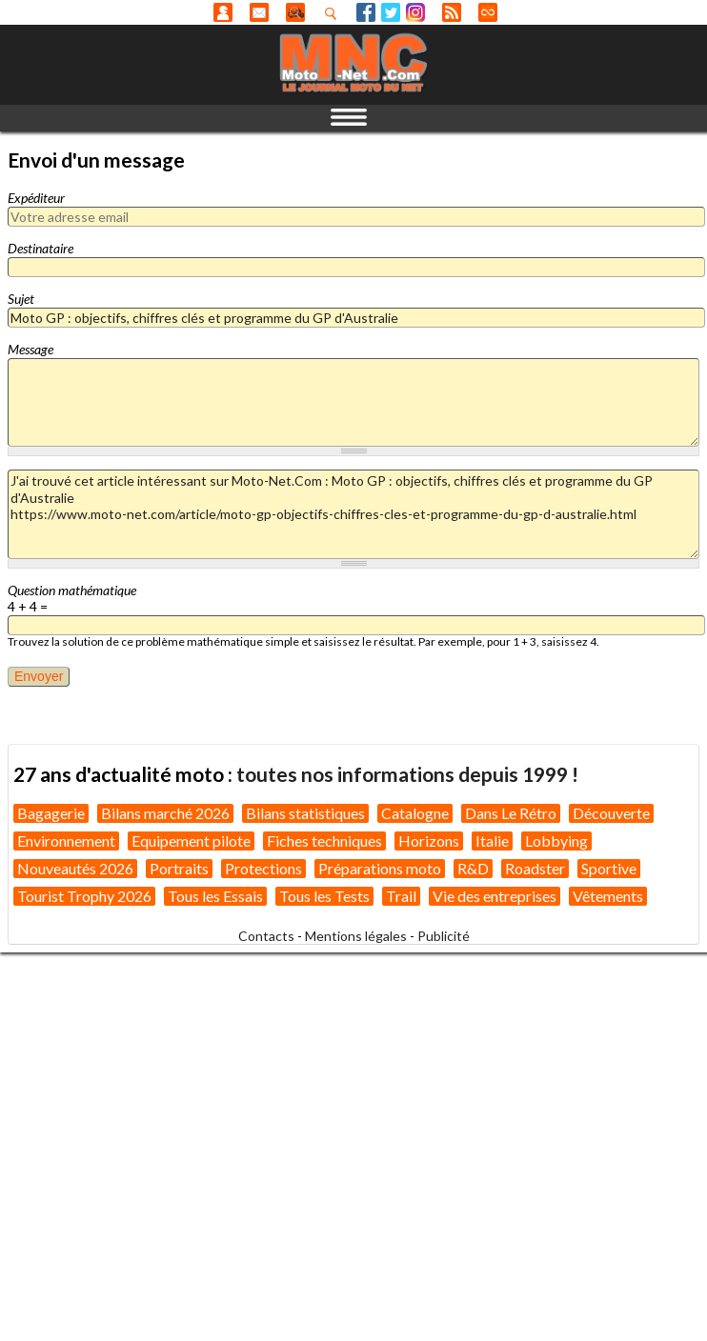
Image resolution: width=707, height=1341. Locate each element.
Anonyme (222, 12)
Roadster (535, 868)
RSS (451, 12)
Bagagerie (51, 813)
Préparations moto (379, 868)
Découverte (611, 813)
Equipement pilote (191, 840)
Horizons (428, 840)
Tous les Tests (324, 896)
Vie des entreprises (494, 896)
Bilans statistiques (305, 813)
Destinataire (40, 248)
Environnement (66, 840)
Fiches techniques (324, 840)
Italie (492, 840)
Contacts (266, 936)
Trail (401, 896)
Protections (263, 868)
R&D (473, 868)
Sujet (21, 298)
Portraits (179, 868)
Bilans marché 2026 (165, 813)
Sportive (608, 868)
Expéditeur (36, 198)
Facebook (365, 12)
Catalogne (415, 813)
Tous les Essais (215, 896)
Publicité (443, 936)
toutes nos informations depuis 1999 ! (407, 774)
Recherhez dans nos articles (334, 13)
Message (30, 349)
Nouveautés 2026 (75, 868)
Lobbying (556, 840)
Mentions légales (356, 936)
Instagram (415, 12)
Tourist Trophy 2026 (84, 896)
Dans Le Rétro (510, 813)
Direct (487, 12)
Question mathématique (72, 590)
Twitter (390, 12)
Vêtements (608, 896)
